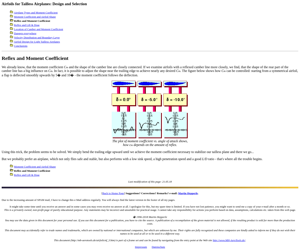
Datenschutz (158, 246)
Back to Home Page (113, 193)
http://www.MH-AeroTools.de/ (229, 240)
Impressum (141, 246)
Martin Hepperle (188, 193)
